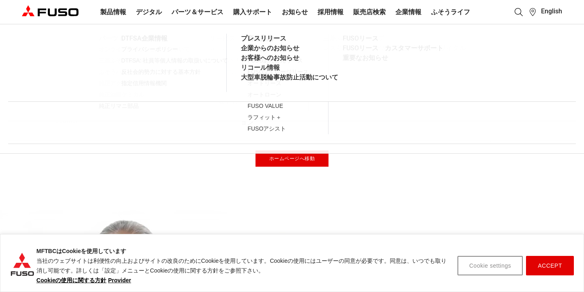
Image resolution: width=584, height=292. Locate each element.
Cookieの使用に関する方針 (71, 280)
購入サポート (252, 12)
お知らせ (295, 12)
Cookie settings (490, 265)
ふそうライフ (450, 12)
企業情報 (408, 12)
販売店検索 (369, 12)
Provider (119, 280)
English (551, 11)
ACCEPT (550, 265)
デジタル (149, 12)
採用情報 (331, 12)
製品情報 (113, 12)
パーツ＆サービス (197, 12)
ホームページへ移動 (292, 158)
